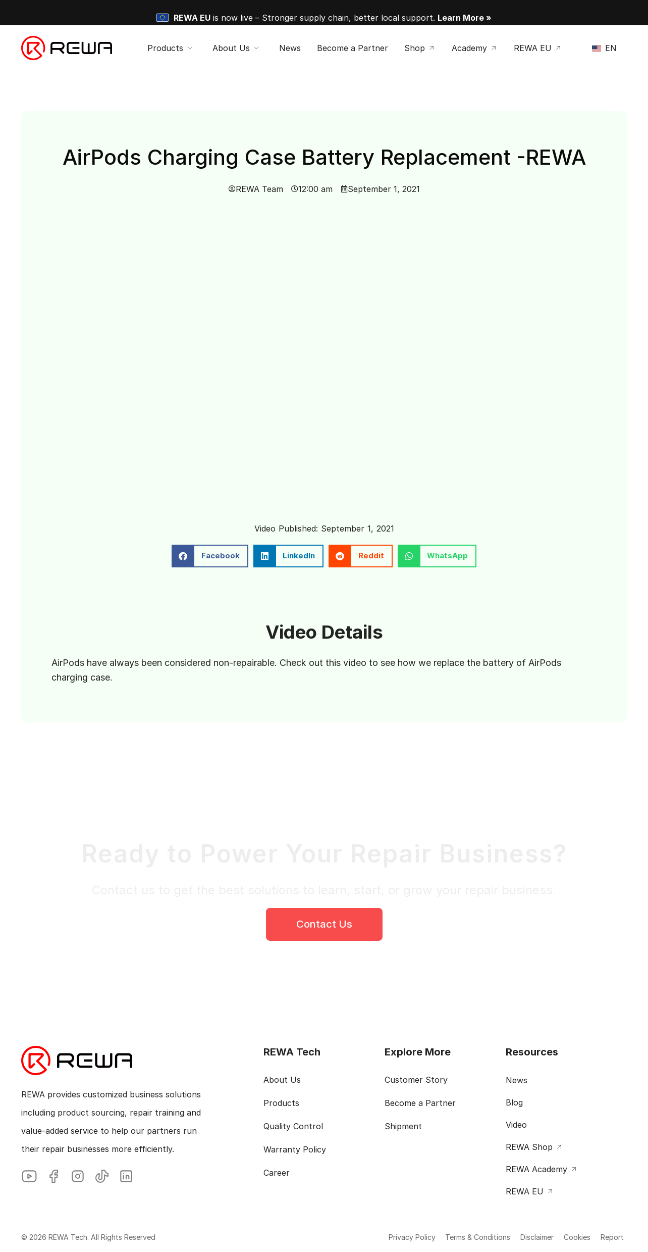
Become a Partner (420, 1103)
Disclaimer (509, 1237)
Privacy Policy (364, 1237)
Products (281, 1103)
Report (605, 1237)
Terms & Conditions (440, 1237)
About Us (282, 1080)
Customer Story (416, 1080)
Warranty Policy (294, 1149)
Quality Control (293, 1126)
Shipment (403, 1126)
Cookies (560, 1237)
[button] (210, 556)
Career (276, 1173)
